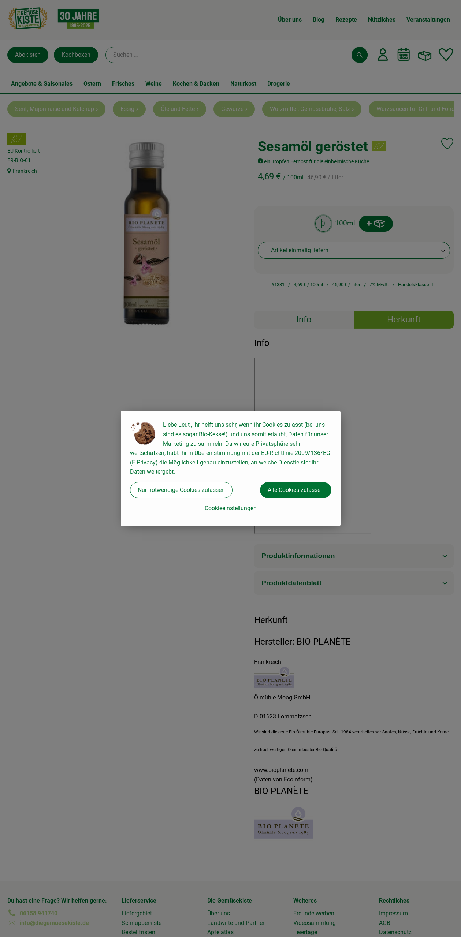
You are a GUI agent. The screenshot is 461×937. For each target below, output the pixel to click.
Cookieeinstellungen (231, 508)
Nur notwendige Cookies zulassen (181, 489)
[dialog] (230, 468)
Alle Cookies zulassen (296, 489)
